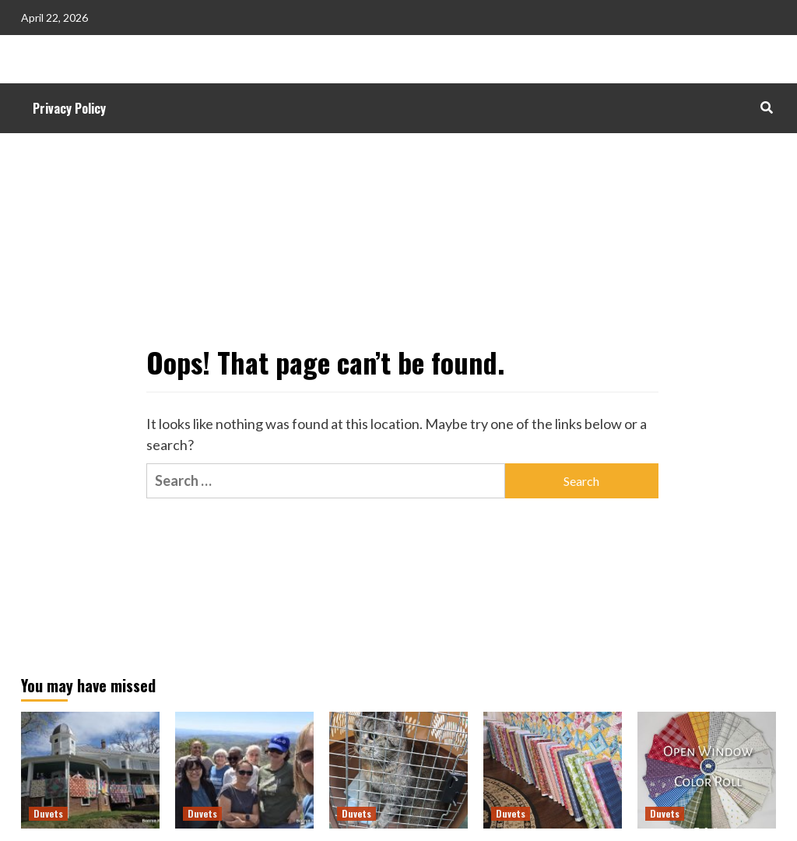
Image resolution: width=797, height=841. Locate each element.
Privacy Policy (69, 108)
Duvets (48, 813)
